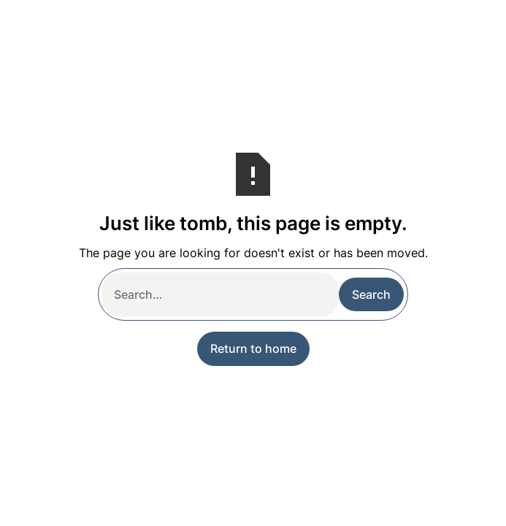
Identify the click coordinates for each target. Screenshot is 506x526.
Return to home (253, 348)
